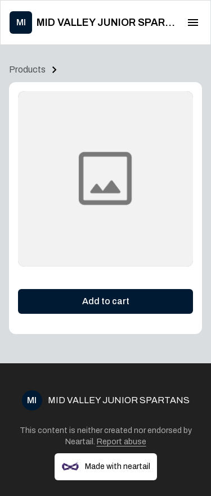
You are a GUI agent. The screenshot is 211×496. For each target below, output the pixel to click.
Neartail (79, 442)
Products (27, 69)
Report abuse (121, 442)
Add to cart (105, 301)
